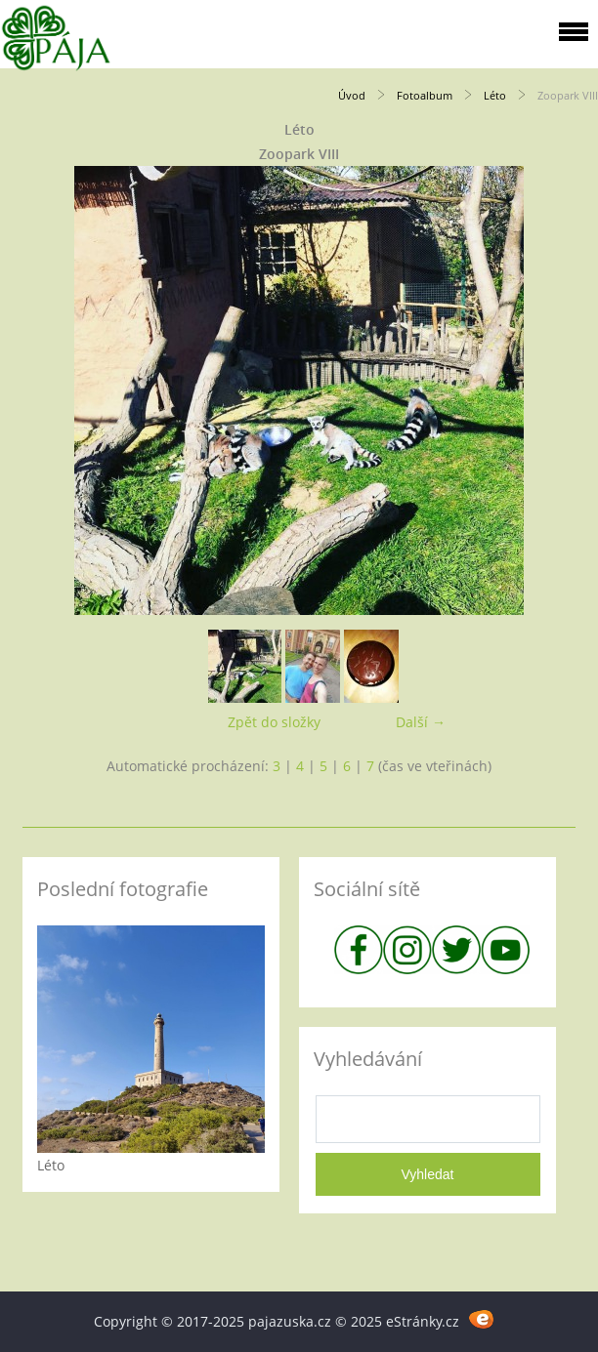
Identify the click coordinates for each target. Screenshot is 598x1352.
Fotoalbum (424, 95)
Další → (421, 722)
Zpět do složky (274, 722)
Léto (495, 95)
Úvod (351, 95)
